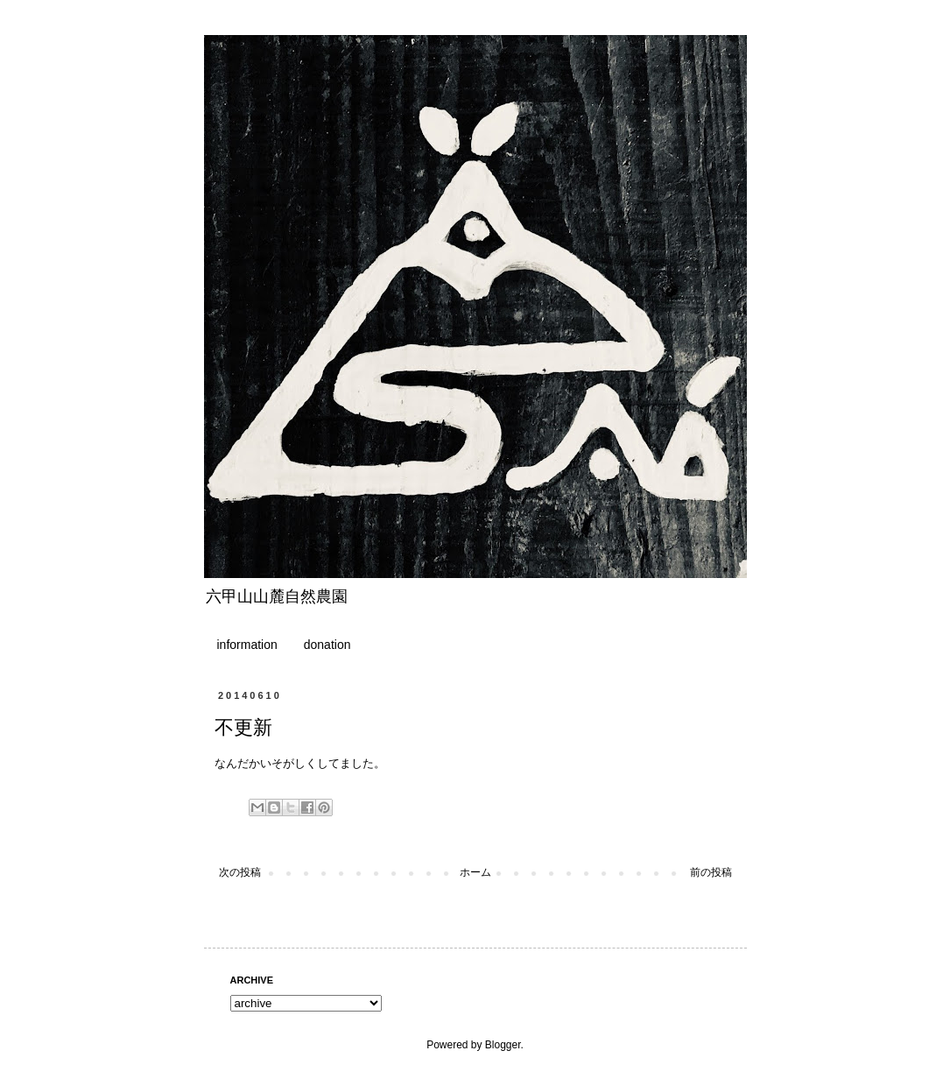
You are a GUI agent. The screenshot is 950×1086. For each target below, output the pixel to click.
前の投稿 (711, 872)
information (247, 645)
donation (327, 645)
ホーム (475, 872)
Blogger (503, 1045)
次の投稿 (240, 872)
